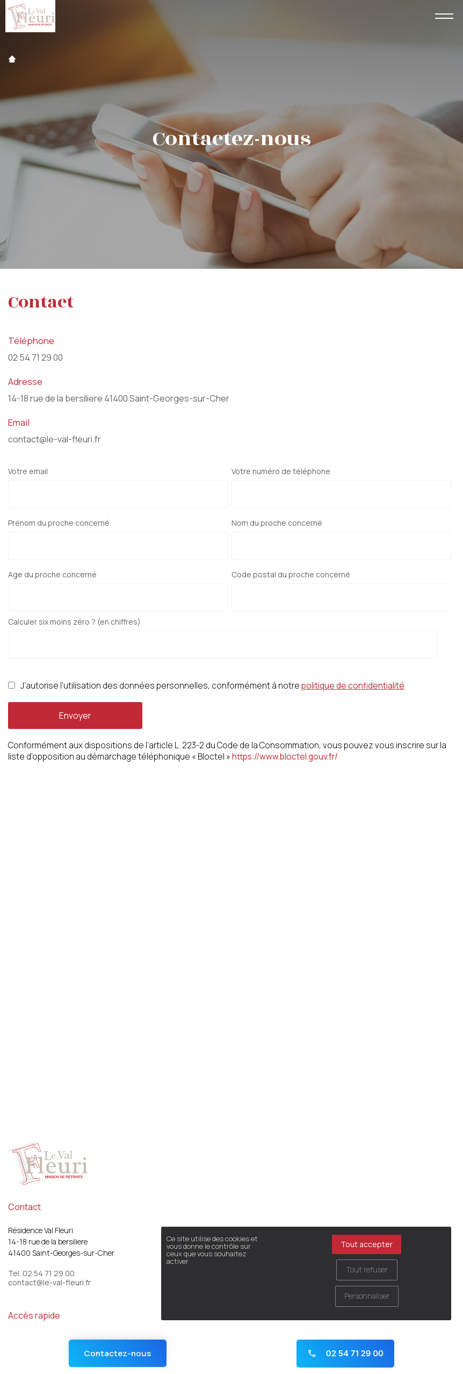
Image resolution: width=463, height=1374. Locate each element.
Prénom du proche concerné (59, 523)
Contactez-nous (117, 1353)
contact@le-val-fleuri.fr (54, 439)
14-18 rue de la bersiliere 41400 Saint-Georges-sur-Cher (118, 398)
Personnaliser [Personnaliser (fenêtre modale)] (366, 1296)
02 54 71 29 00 (35, 357)
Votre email (28, 471)
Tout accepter (367, 1244)
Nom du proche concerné (277, 523)
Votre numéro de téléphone (281, 471)
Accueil (12, 59)
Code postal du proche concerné (291, 574)
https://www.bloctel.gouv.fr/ (285, 756)
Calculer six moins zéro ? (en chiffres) (74, 622)
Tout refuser (367, 1269)
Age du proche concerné (52, 574)
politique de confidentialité (352, 685)
